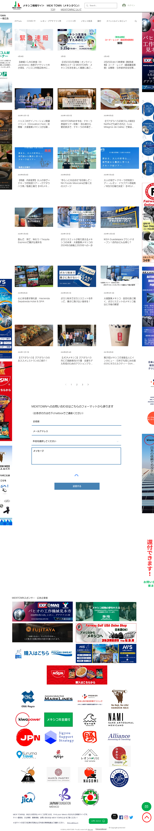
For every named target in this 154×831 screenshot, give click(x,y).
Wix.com (90, 829)
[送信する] (77, 486)
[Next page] (88, 384)
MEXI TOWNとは (58, 817)
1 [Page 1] (71, 384)
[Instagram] (126, 817)
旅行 (99, 21)
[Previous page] (65, 384)
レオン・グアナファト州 (51, 21)
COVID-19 (31, 21)
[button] (135, 21)
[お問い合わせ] (98, 821)
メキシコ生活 (86, 21)
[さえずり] (131, 817)
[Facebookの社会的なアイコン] (121, 817)
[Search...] (100, 5)
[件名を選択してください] (76, 441)
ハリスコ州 (71, 21)
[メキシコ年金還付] (58, 720)
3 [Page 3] (82, 384)
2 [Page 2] (76, 384)
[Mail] (146, 806)
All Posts (18, 21)
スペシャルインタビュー (116, 21)
